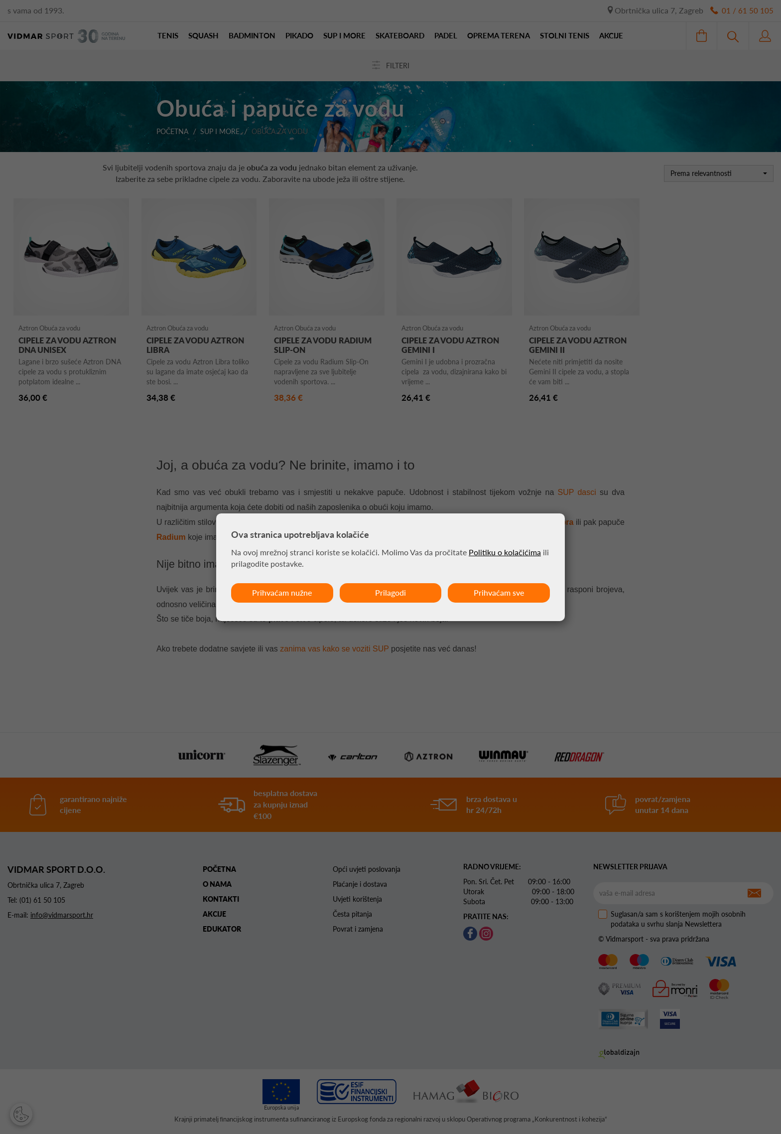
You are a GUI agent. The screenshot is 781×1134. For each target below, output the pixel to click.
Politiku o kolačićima (505, 552)
